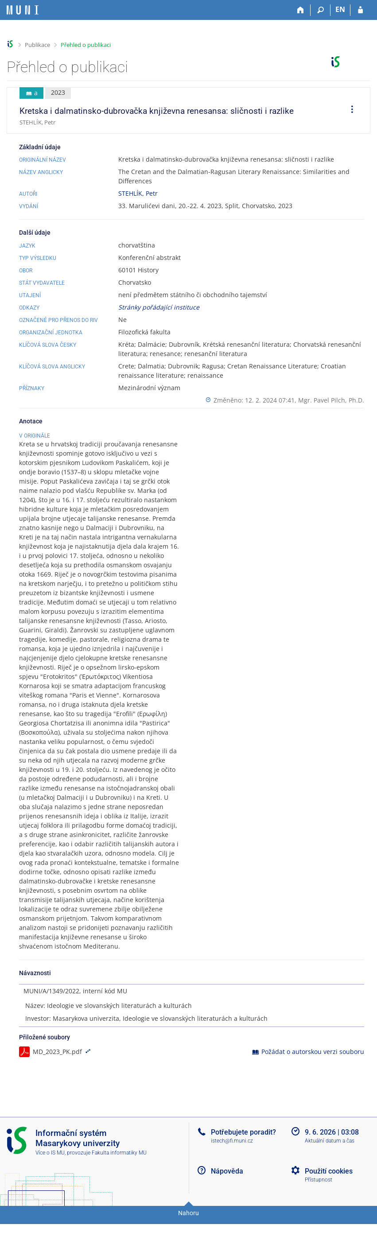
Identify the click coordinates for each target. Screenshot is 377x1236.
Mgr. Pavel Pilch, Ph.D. (331, 400)
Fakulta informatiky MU (119, 1169)
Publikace (37, 45)
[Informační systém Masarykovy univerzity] (23, 10)
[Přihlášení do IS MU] (360, 10)
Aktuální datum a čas (329, 1157)
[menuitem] (349, 111)
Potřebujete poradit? (243, 1148)
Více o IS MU (50, 1169)
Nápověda (227, 1187)
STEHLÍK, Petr (138, 193)
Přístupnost (318, 1196)
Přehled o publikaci (86, 45)
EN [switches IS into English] (340, 9)
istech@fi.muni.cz (232, 1157)
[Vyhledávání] (320, 10)
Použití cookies (329, 1187)
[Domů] (301, 10)
